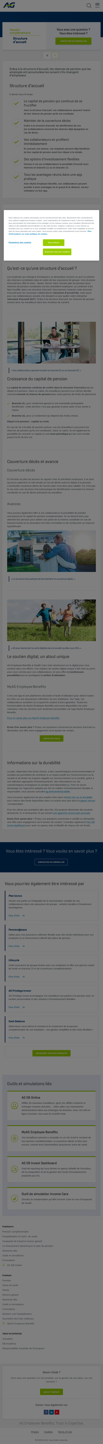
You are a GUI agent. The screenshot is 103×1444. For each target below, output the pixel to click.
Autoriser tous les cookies (57, 252)
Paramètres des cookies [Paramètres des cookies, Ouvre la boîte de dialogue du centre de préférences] (20, 242)
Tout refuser (53, 243)
